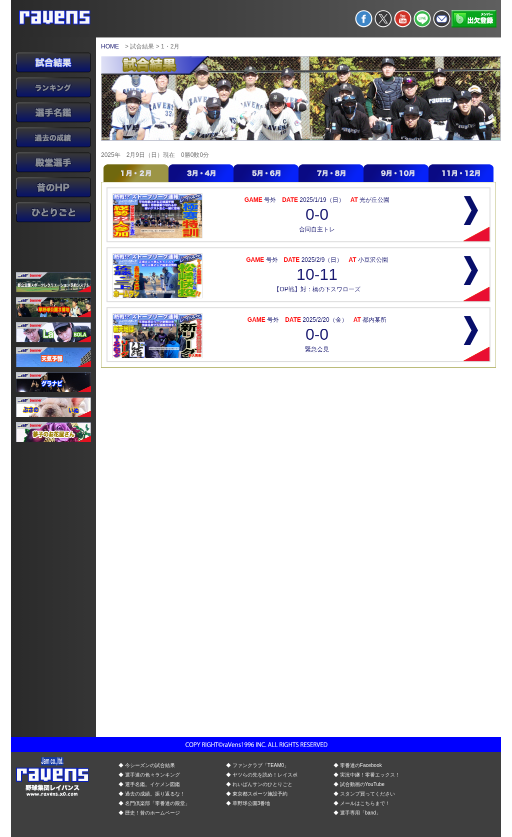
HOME (110, 46)
